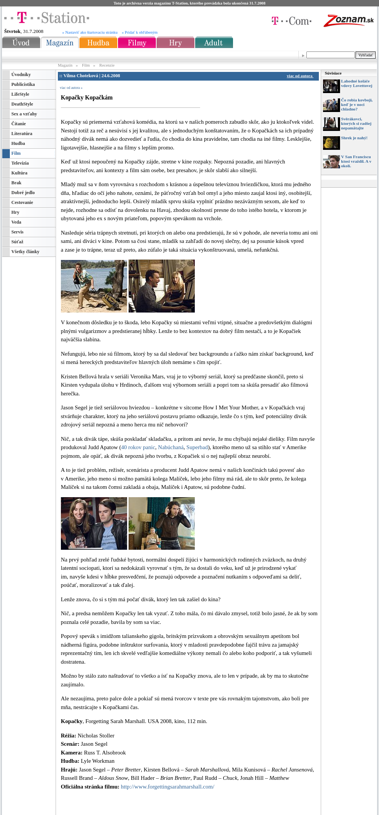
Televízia (20, 163)
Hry (15, 212)
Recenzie (107, 65)
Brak (16, 182)
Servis (17, 232)
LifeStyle (20, 94)
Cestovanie (22, 202)
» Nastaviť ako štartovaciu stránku (90, 32)
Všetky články (25, 251)
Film (86, 65)
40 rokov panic (138, 447)
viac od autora (301, 75)
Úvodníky (21, 74)
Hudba (18, 143)
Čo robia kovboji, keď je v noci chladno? (357, 104)
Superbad (197, 447)
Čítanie (18, 123)
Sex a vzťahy (24, 114)
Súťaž (17, 241)
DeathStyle (22, 104)
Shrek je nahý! (354, 137)
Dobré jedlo (23, 192)
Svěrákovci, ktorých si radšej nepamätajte (356, 123)
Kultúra (19, 173)
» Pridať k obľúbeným (140, 32)
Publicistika (23, 84)
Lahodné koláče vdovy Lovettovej (356, 83)
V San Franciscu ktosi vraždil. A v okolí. (356, 161)
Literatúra (21, 133)
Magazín (65, 65)
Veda (16, 222)
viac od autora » (71, 88)
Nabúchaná (170, 447)
